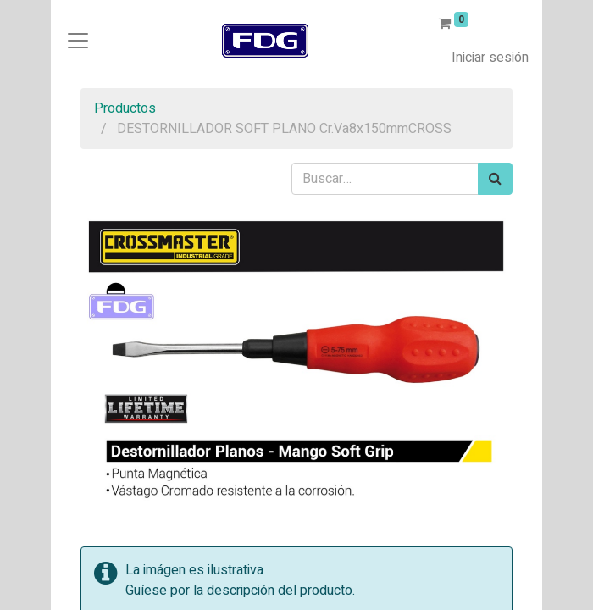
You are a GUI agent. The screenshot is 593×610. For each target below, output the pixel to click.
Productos (125, 108)
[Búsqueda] (495, 179)
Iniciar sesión (490, 57)
